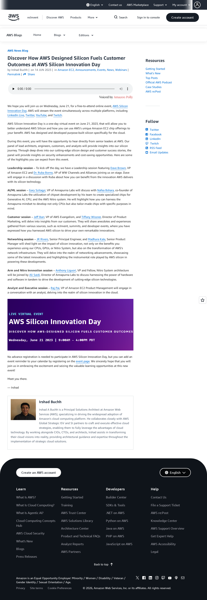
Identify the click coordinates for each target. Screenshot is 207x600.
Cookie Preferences (60, 588)
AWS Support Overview (167, 528)
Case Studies (154, 87)
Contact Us (158, 497)
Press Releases (26, 556)
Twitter (29, 115)
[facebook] (144, 578)
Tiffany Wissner (91, 217)
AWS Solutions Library (77, 521)
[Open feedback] (202, 300)
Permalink (13, 74)
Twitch (57, 115)
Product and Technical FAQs (80, 536)
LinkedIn (153, 138)
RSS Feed (153, 148)
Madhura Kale (96, 239)
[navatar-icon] (197, 5)
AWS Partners (71, 552)
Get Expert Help (162, 536)
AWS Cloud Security (30, 533)
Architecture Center (75, 528)
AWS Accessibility (163, 544)
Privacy (20, 588)
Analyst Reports (72, 544)
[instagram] (156, 578)
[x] (137, 578)
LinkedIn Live (15, 115)
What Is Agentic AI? (29, 513)
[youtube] (169, 578)
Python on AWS (117, 521)
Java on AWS (115, 528)
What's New (153, 73)
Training (67, 505)
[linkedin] (150, 578)
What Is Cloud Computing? (35, 505)
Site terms (36, 588)
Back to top (103, 564)
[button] (200, 5)
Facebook (153, 134)
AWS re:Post (153, 91)
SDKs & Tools (115, 505)
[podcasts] (176, 578)
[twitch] (163, 578)
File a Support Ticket (165, 505)
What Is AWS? (26, 497)
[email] (182, 578)
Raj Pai (55, 288)
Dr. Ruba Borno (43, 172)
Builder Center (116, 497)
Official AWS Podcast (159, 82)
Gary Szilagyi (37, 190)
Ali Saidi (34, 274)
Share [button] (29, 74)
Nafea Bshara (105, 190)
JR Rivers (42, 239)
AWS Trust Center (73, 513)
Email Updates (157, 152)
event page (83, 361)
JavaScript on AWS (119, 544)
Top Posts (152, 78)
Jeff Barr (39, 217)
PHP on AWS (115, 536)
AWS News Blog (17, 50)
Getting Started (155, 68)
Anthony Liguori (66, 270)
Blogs (20, 549)
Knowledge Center (164, 521)
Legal (154, 552)
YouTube (41, 115)
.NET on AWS (115, 513)
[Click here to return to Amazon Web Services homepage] (13, 19)
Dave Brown (118, 168)
